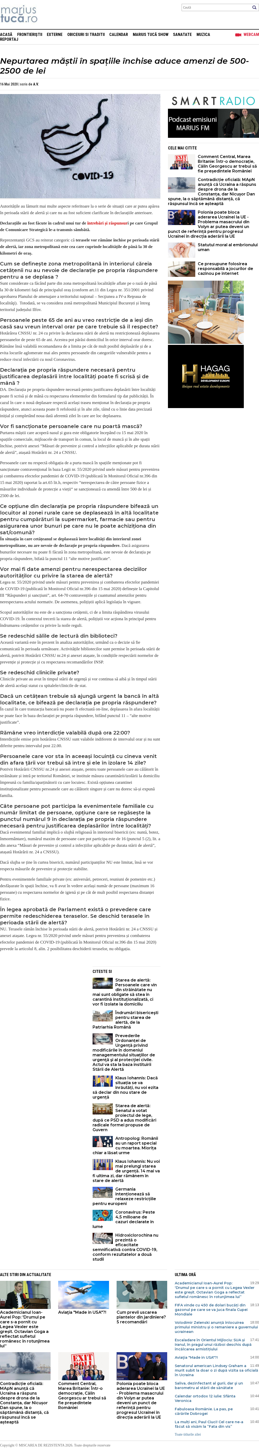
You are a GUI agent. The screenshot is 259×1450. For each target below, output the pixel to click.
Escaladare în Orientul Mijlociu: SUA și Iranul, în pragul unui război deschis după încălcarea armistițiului (213, 1344)
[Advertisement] (42, 1001)
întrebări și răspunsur (107, 223)
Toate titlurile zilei (188, 1434)
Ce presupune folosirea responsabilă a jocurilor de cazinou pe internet (225, 268)
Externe (54, 34)
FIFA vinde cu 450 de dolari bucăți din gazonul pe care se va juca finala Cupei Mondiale (211, 1310)
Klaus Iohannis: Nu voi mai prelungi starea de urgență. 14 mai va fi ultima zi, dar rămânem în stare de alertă (126, 1171)
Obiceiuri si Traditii (86, 34)
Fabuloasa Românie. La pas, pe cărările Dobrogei (204, 1411)
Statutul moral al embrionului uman (228, 247)
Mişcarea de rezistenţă (46, 14)
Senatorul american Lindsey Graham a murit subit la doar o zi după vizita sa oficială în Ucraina (216, 1370)
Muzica (203, 34)
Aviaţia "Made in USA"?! (82, 1312)
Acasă (6, 34)
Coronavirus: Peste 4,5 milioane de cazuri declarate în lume (124, 1219)
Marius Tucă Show (150, 34)
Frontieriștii (29, 34)
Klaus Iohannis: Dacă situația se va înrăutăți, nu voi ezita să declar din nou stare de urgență (125, 1088)
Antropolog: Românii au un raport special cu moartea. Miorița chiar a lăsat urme (125, 1145)
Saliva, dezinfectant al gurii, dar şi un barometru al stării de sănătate (209, 1385)
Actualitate (39, 1274)
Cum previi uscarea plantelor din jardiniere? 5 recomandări (141, 1317)
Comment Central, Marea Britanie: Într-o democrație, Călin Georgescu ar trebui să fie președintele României (227, 163)
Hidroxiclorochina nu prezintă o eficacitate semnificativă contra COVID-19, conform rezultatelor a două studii (125, 1247)
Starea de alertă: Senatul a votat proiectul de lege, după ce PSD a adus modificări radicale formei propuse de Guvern (124, 1117)
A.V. (36, 84)
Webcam (251, 34)
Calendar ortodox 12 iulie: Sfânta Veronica (205, 1398)
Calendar (118, 34)
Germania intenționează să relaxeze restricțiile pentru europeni (124, 1196)
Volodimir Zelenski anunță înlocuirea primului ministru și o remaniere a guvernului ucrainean (216, 1327)
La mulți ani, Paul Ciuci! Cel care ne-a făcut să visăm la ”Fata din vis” (209, 1424)
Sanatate (182, 34)
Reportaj (9, 39)
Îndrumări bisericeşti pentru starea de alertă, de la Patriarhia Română (125, 1020)
